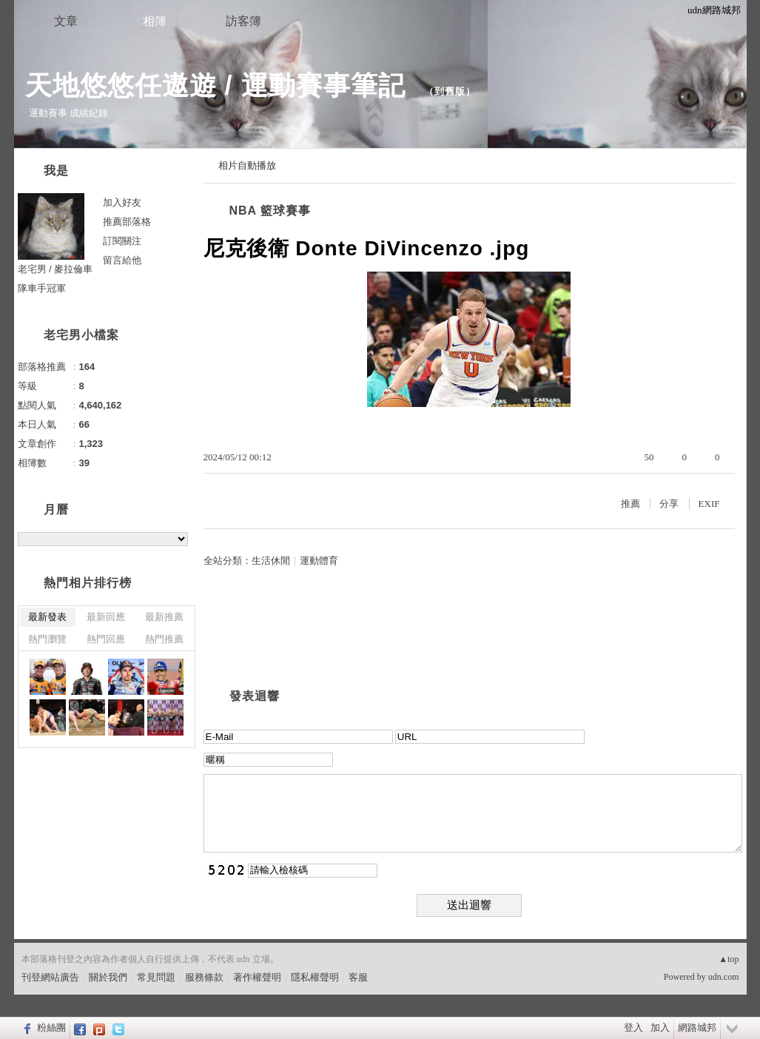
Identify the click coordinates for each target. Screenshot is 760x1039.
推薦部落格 (127, 221)
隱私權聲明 (315, 977)
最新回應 (106, 616)
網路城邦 (697, 1027)
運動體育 (319, 560)
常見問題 (156, 977)
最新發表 (47, 616)
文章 (66, 21)
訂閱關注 (122, 240)
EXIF (709, 503)
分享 (669, 503)
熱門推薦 (164, 639)
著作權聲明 (257, 977)
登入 (633, 1027)
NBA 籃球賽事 (270, 210)
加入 (660, 1027)
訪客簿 (243, 21)
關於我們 (108, 977)
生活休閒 (271, 560)
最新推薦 (164, 616)
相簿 (155, 21)
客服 (358, 977)
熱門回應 (106, 639)
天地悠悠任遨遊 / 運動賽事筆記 (219, 85)
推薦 (630, 503)
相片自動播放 (247, 165)
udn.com (723, 977)
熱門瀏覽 (47, 639)
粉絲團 (51, 1027)
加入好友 (122, 202)
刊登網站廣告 (50, 977)
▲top (729, 959)
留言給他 (122, 260)
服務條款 (204, 977)
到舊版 (449, 91)
